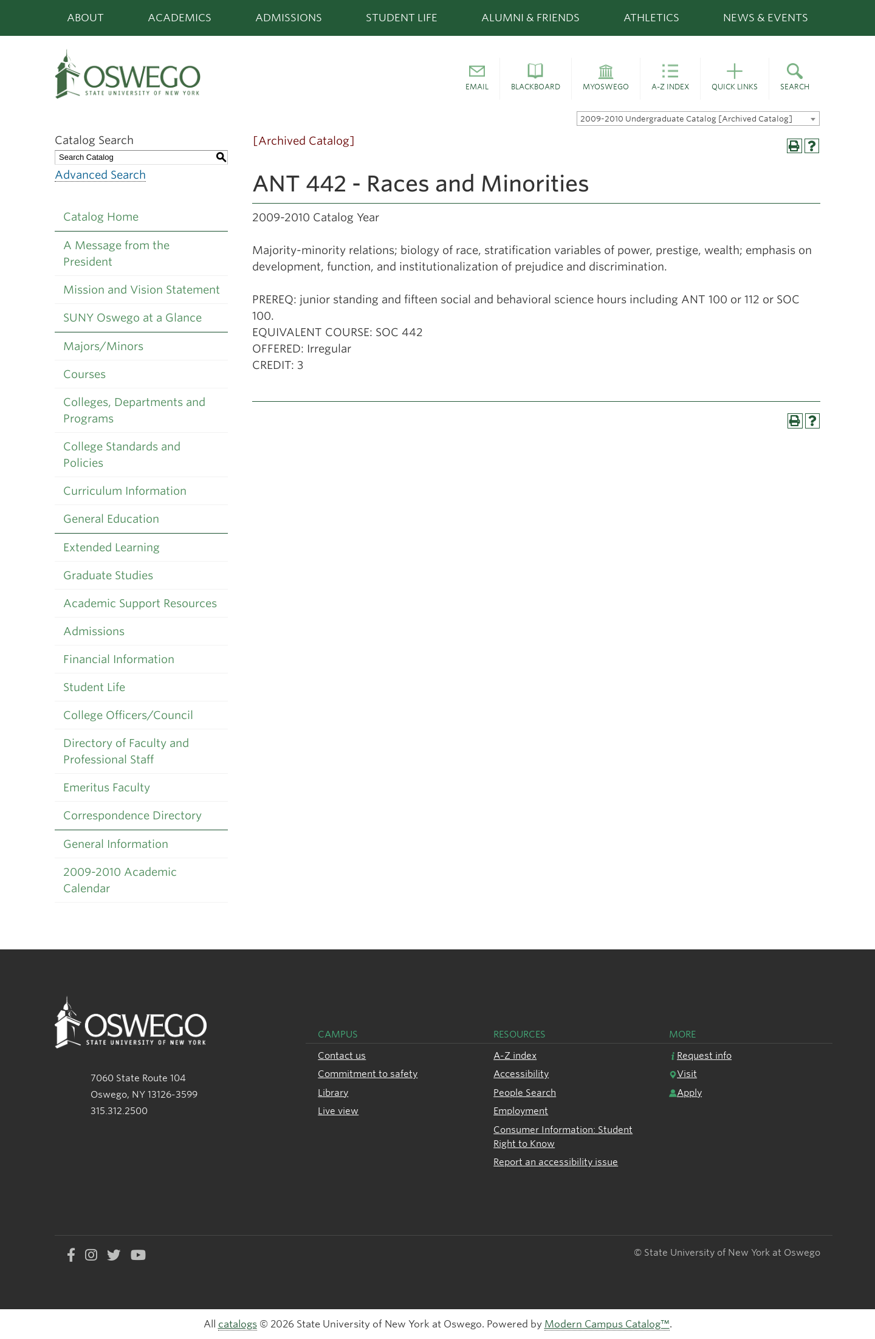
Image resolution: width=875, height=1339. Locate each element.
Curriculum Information (125, 490)
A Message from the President (116, 253)
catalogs (237, 1324)
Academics (179, 18)
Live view (338, 1111)
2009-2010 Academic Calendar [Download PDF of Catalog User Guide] (120, 880)
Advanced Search (100, 174)
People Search (524, 1092)
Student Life (401, 18)
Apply (685, 1092)
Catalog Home (101, 216)
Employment (520, 1111)
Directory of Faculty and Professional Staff (126, 751)
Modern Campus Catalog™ (607, 1324)
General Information (115, 844)
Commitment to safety (367, 1073)
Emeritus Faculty (106, 787)
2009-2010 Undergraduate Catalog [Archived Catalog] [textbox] (686, 118)
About (85, 18)
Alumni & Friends (530, 18)
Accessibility (521, 1073)
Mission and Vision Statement (141, 289)
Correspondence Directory (132, 815)
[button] (477, 79)
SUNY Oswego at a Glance (132, 317)
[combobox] (698, 118)
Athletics (651, 18)
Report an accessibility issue (555, 1162)
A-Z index (515, 1055)
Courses (84, 374)
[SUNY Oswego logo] (174, 73)
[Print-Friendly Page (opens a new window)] (794, 146)
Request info (700, 1055)
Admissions (288, 18)
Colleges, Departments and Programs (134, 410)
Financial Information (118, 659)
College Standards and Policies (121, 454)
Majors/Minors (103, 346)
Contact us (342, 1055)
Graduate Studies (108, 575)
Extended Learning (111, 547)
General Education (111, 518)
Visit (683, 1073)
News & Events (765, 18)
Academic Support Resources (140, 603)
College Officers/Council (128, 715)
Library (333, 1092)
